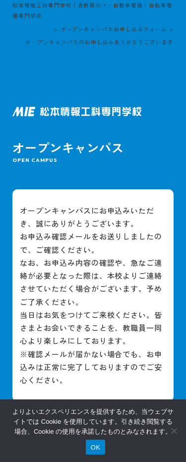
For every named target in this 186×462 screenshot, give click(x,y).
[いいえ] (174, 431)
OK (95, 447)
